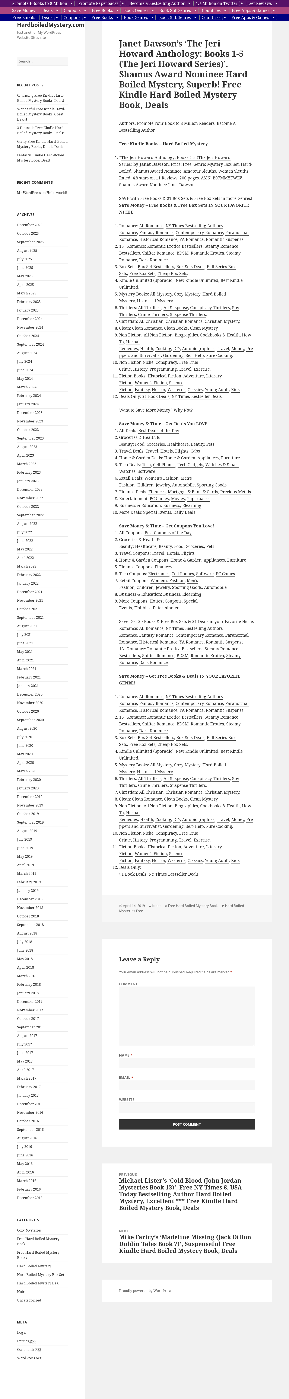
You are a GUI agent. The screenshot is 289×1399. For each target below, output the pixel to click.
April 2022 (25, 557)
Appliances (208, 458)
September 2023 (30, 438)
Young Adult (217, 389)
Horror (158, 389)
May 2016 (25, 1163)
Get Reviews (260, 3)
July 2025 (24, 259)
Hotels (166, 451)
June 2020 (25, 745)
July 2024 (24, 361)
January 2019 (28, 890)
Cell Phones (164, 464)
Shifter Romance (158, 253)
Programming (163, 369)
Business (171, 505)
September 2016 (30, 1129)
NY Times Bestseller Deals (197, 396)
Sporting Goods (212, 485)
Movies (178, 498)
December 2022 (29, 489)
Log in (22, 1332)
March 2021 (26, 668)
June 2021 (25, 643)
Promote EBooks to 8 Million (39, 3)
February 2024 (29, 395)
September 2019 (30, 822)
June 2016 (25, 1155)
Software (146, 471)
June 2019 (25, 848)
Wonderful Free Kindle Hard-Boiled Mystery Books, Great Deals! (41, 114)
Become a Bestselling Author (157, 3)
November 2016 (30, 1112)
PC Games (159, 498)
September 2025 (30, 242)
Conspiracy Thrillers (210, 307)
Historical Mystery (155, 301)
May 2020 (25, 754)
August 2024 (27, 353)
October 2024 (28, 335)
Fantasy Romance (156, 232)
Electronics (158, 573)
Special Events (157, 512)
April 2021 (25, 660)
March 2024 (26, 387)
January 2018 (28, 993)
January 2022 (28, 583)
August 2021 (27, 626)
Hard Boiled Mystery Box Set (40, 1274)
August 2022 (27, 523)
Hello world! (57, 192)
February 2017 (29, 1087)
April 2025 (25, 284)
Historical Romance (158, 239)
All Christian (151, 321)
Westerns (176, 389)
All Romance (151, 226)
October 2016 (28, 1121)
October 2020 (28, 711)
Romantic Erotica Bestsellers (175, 246)
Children (145, 485)
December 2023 (29, 412)
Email (126, 1077)
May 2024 (25, 378)
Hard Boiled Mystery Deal (38, 1283)
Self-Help (195, 355)
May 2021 (25, 651)
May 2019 (25, 856)
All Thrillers (149, 307)
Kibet (156, 905)
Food (139, 444)
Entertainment (167, 608)
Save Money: (24, 10)
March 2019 (26, 873)
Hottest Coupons (165, 601)
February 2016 (29, 1189)
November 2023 (30, 421)
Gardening (173, 355)
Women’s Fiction (151, 383)
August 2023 (27, 446)
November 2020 (30, 702)
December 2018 (29, 899)
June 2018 (25, 950)
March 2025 (26, 293)
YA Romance (192, 239)
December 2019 (29, 796)
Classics (195, 389)
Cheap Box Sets (172, 273)
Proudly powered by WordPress (145, 1290)
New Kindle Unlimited (197, 280)
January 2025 (28, 310)
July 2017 (24, 1044)
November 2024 (30, 327)
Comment (128, 984)
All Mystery (161, 294)
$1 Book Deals (155, 396)
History (140, 369)
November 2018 (30, 907)
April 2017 (25, 1069)
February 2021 (29, 677)
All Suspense (175, 307)
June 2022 (25, 540)
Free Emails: (24, 17)
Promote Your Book (156, 123)
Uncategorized (29, 1300)
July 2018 (24, 941)
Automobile (183, 485)
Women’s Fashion (161, 478)
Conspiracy (166, 362)
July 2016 (24, 1146)
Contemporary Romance (199, 232)
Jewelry (163, 485)
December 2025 (29, 225)
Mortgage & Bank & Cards (193, 492)
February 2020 (29, 779)
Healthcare (178, 444)
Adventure (193, 376)
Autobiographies (198, 348)
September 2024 (30, 344)
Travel (223, 348)
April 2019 (25, 865)
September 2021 (30, 617)
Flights (181, 451)
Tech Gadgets (190, 464)
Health (146, 348)
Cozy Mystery (187, 294)
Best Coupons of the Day (168, 533)
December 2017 (29, 1001)
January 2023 (28, 481)
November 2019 (30, 805)
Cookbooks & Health (220, 335)
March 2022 (26, 566)
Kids (235, 389)
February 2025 (29, 301)
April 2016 (25, 1172)
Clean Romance (147, 328)
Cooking (163, 348)
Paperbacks (198, 498)
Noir (21, 1291)
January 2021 (28, 685)
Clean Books (176, 328)
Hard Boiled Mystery (34, 1266)
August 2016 (27, 1138)
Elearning (191, 505)
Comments (29, 1349)
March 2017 (26, 1078)
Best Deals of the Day (158, 430)
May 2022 (25, 549)
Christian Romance (184, 321)
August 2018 (27, 933)
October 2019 (28, 813)
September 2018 (30, 924)
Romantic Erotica (207, 253)
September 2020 (30, 720)
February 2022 (29, 574)
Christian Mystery (222, 321)
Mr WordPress (29, 192)
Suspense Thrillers (188, 314)
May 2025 (25, 276)
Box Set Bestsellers (156, 266)
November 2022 (30, 498)
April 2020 (25, 762)
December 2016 (29, 1104)
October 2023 (28, 429)
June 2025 (25, 267)
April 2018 (25, 967)
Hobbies (142, 608)
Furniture (230, 458)
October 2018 (28, 916)
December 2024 (29, 318)
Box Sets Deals (190, 266)
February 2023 (29, 472)
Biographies (186, 335)
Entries (26, 1341)
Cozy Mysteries (29, 1230)
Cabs (195, 451)
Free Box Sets (142, 273)
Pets (210, 444)
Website (126, 1099)
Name (126, 1055)
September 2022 (30, 515)
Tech (146, 464)
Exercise (202, 369)
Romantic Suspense (225, 239)
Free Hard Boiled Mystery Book (193, 905)
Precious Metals (235, 492)
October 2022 (28, 506)
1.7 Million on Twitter (217, 3)
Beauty (197, 444)
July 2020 (24, 737)
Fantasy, (143, 389)
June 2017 (25, 1052)
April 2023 (25, 455)
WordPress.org (29, 1358)
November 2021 (30, 600)
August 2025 (27, 250)
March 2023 (26, 463)
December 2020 (29, 694)
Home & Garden (179, 458)
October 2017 (28, 1018)
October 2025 (28, 233)
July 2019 (24, 839)
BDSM (182, 253)
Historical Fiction (164, 376)
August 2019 (27, 830)
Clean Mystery (203, 328)
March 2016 (26, 1180)
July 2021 (24, 634)
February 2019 (29, 882)
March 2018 (26, 976)
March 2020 (26, 771)
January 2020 (28, 788)
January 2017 (28, 1095)
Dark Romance (153, 260)
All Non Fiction (158, 335)
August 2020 (27, 728)
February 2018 (29, 984)
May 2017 (25, 1061)
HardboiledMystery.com (51, 25)
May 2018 (25, 958)
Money (237, 348)
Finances (157, 492)
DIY (176, 348)
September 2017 (30, 1027)
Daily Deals (184, 512)
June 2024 (25, 370)
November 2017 (30, 1010)
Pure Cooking (219, 355)
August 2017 (27, 1035)
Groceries (156, 444)
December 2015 (29, 1197)
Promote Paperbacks (98, 3)
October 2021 (28, 609)
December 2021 (29, 592)
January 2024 (28, 404)
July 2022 (24, 532)
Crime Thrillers (153, 314)
